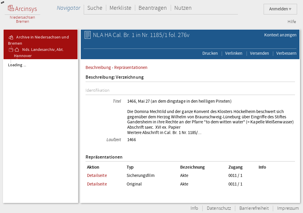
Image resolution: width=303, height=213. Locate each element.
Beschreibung (98, 67)
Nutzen (183, 8)
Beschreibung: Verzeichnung (115, 77)
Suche (94, 8)
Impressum (288, 208)
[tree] (41, 130)
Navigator (68, 8)
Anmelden (280, 9)
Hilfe (292, 22)
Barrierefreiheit (254, 208)
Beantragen (152, 8)
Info (194, 208)
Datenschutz (219, 208)
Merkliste (120, 8)
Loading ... (17, 65)
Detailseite (97, 175)
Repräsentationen (130, 67)
